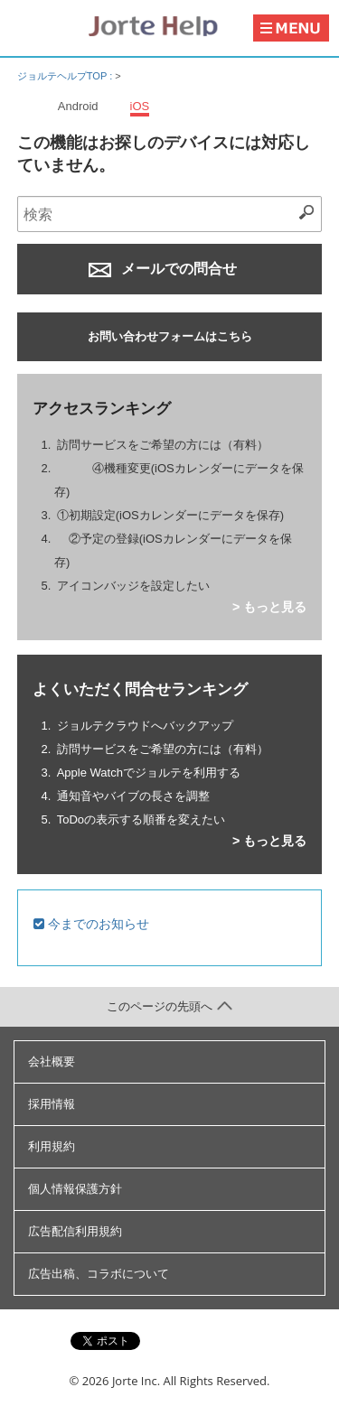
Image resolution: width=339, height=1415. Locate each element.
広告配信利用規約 (75, 1231)
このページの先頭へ (169, 1006)
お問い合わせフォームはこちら (170, 336)
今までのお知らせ (91, 924)
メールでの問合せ (162, 269)
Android (78, 106)
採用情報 (51, 1104)
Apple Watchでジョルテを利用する (148, 772)
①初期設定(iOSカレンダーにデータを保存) (170, 515)
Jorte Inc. (136, 1381)
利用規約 (51, 1146)
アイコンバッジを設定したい (133, 585)
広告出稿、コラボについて (98, 1273)
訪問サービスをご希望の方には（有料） (162, 444)
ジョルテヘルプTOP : (66, 75)
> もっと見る (269, 607)
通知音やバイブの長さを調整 (133, 796)
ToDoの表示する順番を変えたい (141, 819)
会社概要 (51, 1061)
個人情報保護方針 (75, 1189)
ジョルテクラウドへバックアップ (145, 725)
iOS (140, 106)
